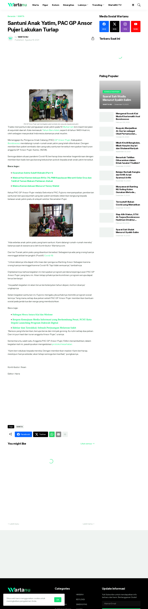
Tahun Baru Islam (50, 130)
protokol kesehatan (62, 344)
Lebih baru (14, 524)
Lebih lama (88, 524)
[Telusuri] (137, 5)
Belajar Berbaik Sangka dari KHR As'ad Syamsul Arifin (128, 175)
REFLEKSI (80, 599)
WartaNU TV (115, 5)
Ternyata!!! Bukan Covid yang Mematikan (128, 203)
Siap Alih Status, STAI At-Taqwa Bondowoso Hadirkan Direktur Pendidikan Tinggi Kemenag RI (128, 217)
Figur (45, 5)
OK (57, 599)
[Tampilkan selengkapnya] (65, 434)
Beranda (11, 16)
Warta (35, 5)
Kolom (55, 5)
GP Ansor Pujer (62, 140)
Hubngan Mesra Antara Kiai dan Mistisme (33, 314)
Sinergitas (68, 5)
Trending (97, 5)
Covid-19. (48, 255)
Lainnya (82, 5)
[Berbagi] (91, 38)
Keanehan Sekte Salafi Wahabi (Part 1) (33, 172)
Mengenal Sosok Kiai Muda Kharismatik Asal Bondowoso (128, 116)
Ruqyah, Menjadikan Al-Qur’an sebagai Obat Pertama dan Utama (126, 131)
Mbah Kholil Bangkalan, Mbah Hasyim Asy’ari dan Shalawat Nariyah (128, 145)
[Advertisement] (51, 64)
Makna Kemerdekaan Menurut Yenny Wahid (36, 186)
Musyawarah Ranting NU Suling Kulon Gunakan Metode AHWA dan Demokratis (128, 189)
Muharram (68, 126)
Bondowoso (14, 143)
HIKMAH (80, 594)
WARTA (21, 16)
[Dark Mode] (131, 5)
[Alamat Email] (121, 603)
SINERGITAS (81, 604)
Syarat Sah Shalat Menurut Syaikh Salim (127, 231)
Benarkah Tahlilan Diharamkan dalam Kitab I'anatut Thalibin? (128, 160)
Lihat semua (86, 443)
